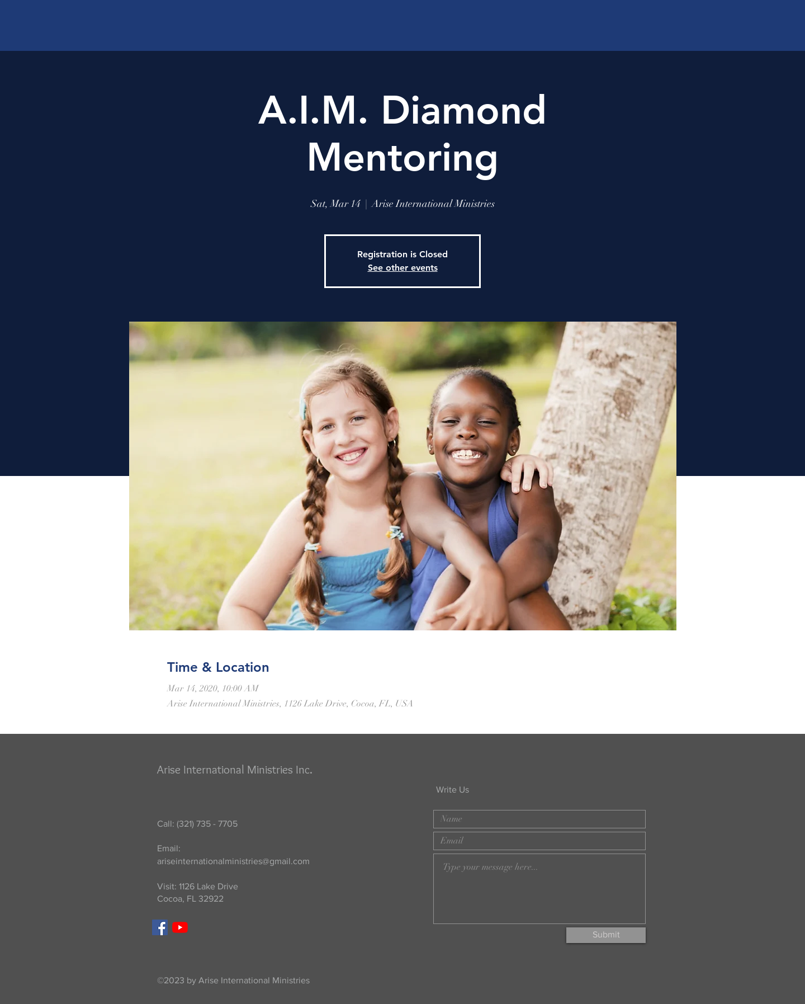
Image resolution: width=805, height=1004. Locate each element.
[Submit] (606, 935)
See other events (403, 267)
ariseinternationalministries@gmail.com (233, 861)
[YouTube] (180, 927)
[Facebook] (160, 927)
